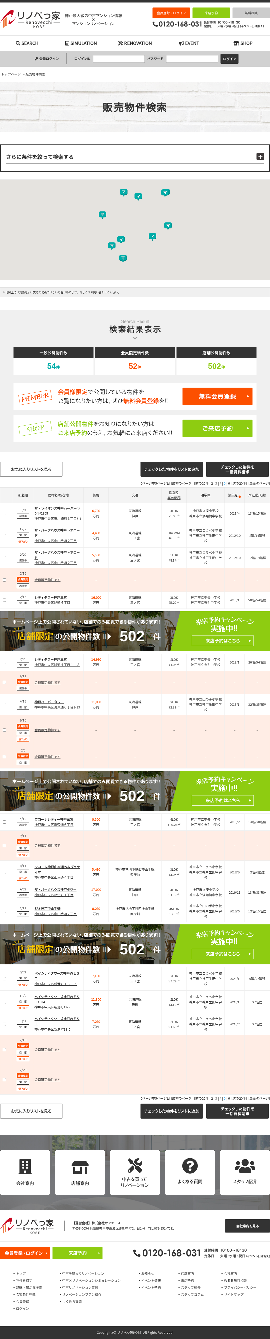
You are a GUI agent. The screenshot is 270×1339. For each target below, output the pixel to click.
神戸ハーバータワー (49, 701)
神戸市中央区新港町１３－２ (55, 983)
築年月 (233, 495)
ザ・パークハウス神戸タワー (55, 889)
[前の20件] (202, 483)
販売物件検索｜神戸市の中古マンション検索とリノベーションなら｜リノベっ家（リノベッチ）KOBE (61, 19)
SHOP (243, 43)
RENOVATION (135, 43)
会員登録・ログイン (171, 12)
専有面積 (174, 497)
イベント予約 (151, 1287)
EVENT (189, 43)
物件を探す (24, 1280)
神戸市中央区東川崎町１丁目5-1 (58, 518)
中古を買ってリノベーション (83, 1273)
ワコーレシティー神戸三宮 (53, 819)
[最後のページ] (259, 483)
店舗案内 (187, 1273)
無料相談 (251, 12)
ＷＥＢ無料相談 (235, 1280)
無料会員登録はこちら (135, 396)
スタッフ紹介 (190, 1287)
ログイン (22, 1308)
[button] (123, 259)
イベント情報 (151, 1280)
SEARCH (27, 43)
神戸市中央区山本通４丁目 (54, 877)
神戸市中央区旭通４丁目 (52, 602)
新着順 (23, 495)
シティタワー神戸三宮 (50, 597)
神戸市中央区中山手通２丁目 (55, 540)
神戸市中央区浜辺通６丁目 (54, 824)
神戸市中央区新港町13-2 (52, 1007)
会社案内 (230, 1273)
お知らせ (147, 1273)
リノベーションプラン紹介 (81, 1294)
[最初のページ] (181, 483)
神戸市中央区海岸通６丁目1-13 (57, 707)
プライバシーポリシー (240, 1287)
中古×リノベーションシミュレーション (91, 1280)
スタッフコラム (192, 1294)
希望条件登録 (26, 1294)
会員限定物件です (47, 579)
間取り (174, 492)
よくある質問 (72, 1301)
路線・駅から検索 (29, 1287)
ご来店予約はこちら (135, 428)
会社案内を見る (247, 1226)
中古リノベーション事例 (80, 1287)
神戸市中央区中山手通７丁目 (55, 913)
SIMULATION (81, 43)
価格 (96, 495)
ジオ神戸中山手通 (47, 908)
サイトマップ (234, 1294)
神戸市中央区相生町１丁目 (54, 894)
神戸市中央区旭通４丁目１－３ (57, 664)
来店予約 (211, 12)
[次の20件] (239, 483)
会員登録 (22, 1301)
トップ (21, 1273)
